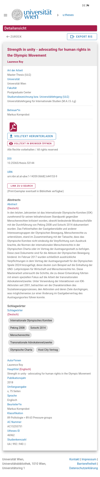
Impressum (89, 459)
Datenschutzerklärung (83, 468)
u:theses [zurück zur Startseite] (68, 15)
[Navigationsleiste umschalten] (5, 15)
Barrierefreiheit (86, 463)
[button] (85, 5)
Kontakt (74, 459)
